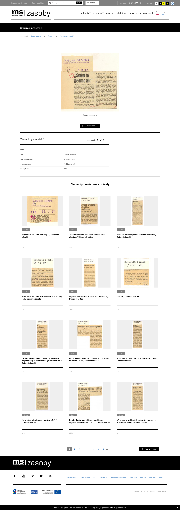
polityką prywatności (118, 507)
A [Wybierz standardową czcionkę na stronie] (132, 3)
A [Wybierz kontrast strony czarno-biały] (160, 3)
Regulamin (133, 477)
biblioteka (121, 13)
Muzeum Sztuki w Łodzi (19, 3)
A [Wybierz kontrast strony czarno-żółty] (167, 3)
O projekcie (103, 477)
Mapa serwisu (85, 477)
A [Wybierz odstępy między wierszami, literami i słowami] (140, 3)
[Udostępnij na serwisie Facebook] (103, 140)
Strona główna (36, 36)
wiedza (109, 13)
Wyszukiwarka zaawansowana (92, 3)
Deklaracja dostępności (118, 477)
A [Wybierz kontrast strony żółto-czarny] (163, 3)
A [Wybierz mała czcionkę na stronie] (129, 3)
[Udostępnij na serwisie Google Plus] (98, 140)
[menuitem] (86, 13)
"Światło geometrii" (67, 36)
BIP (95, 477)
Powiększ (91, 126)
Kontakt (143, 477)
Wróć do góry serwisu (157, 477)
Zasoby (51, 36)
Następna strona (149, 449)
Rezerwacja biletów (39, 3)
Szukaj (79, 3)
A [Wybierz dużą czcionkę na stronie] (136, 2)
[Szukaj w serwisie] (62, 3)
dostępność (135, 13)
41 (110, 449)
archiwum (97, 13)
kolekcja (85, 13)
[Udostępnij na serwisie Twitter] (101, 140)
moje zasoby (148, 13)
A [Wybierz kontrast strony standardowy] (156, 3)
